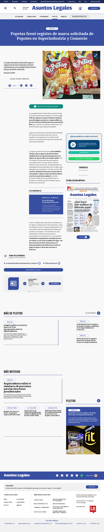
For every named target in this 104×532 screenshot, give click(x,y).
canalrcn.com (81, 523)
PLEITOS (54, 16)
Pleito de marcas (51, 263)
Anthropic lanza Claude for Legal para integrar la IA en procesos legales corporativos (53, 413)
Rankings (24, 1)
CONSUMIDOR (44, 16)
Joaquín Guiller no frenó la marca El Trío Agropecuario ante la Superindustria (15, 328)
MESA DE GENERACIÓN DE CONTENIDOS (59, 500)
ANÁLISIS (64, 16)
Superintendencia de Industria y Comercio (52, 1)
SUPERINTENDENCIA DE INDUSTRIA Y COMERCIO (59, 511)
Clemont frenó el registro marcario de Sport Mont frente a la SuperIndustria (87, 340)
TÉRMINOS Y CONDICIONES (41, 507)
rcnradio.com (94, 523)
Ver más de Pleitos (93, 313)
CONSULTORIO (31, 16)
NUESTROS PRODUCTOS (41, 504)
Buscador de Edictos (79, 16)
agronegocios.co (24, 523)
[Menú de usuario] (80, 8)
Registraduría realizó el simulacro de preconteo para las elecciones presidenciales (17, 387)
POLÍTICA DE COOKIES (40, 512)
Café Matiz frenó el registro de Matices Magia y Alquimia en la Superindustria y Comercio (88, 327)
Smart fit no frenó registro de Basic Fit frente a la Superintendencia (82, 414)
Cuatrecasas (71, 1)
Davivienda (34, 1)
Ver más (83, 237)
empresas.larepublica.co (43, 523)
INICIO (5, 499)
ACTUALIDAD (19, 16)
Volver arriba (91, 475)
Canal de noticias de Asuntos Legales (46, 106)
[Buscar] (14, 8)
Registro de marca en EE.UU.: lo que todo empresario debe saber (12, 413)
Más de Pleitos (13, 313)
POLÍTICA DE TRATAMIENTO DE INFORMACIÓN (61, 507)
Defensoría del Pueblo (97, 1)
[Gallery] (33, 282)
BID (80, 1)
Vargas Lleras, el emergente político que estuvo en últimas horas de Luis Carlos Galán (32, 413)
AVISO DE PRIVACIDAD (59, 504)
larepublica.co (10, 523)
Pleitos (71, 400)
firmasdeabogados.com (64, 523)
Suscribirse (94, 8)
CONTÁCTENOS (38, 500)
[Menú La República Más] (5, 8)
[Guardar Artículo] (12, 85)
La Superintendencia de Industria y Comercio (22, 263)
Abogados (15, 1)
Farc (86, 1)
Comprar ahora (84, 152)
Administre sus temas (33, 270)
